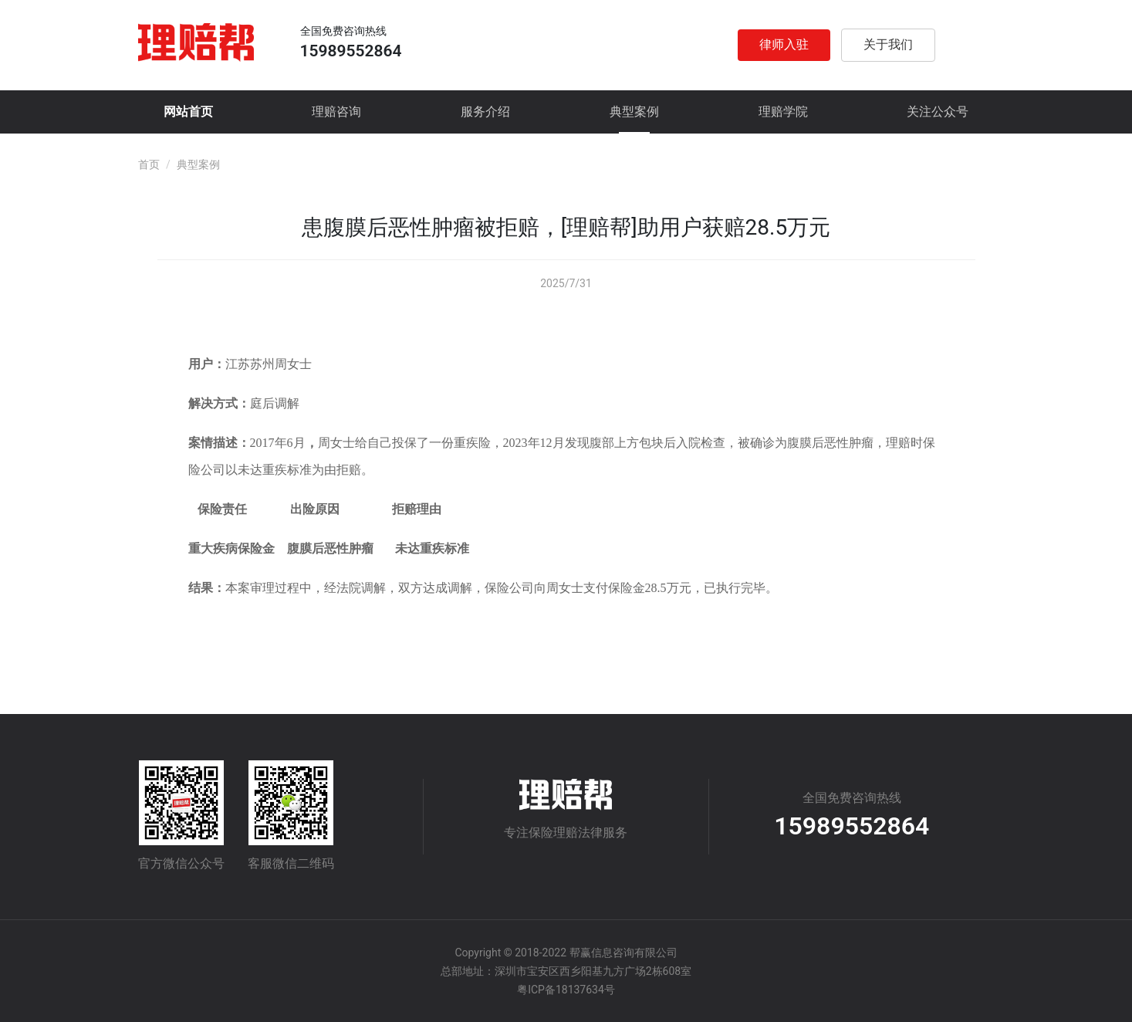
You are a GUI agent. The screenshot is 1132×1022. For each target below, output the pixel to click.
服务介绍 (485, 111)
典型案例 (634, 111)
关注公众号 (937, 111)
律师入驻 (784, 44)
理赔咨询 (336, 111)
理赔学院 (783, 111)
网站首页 (188, 111)
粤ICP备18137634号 (566, 989)
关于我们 (888, 44)
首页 (149, 164)
